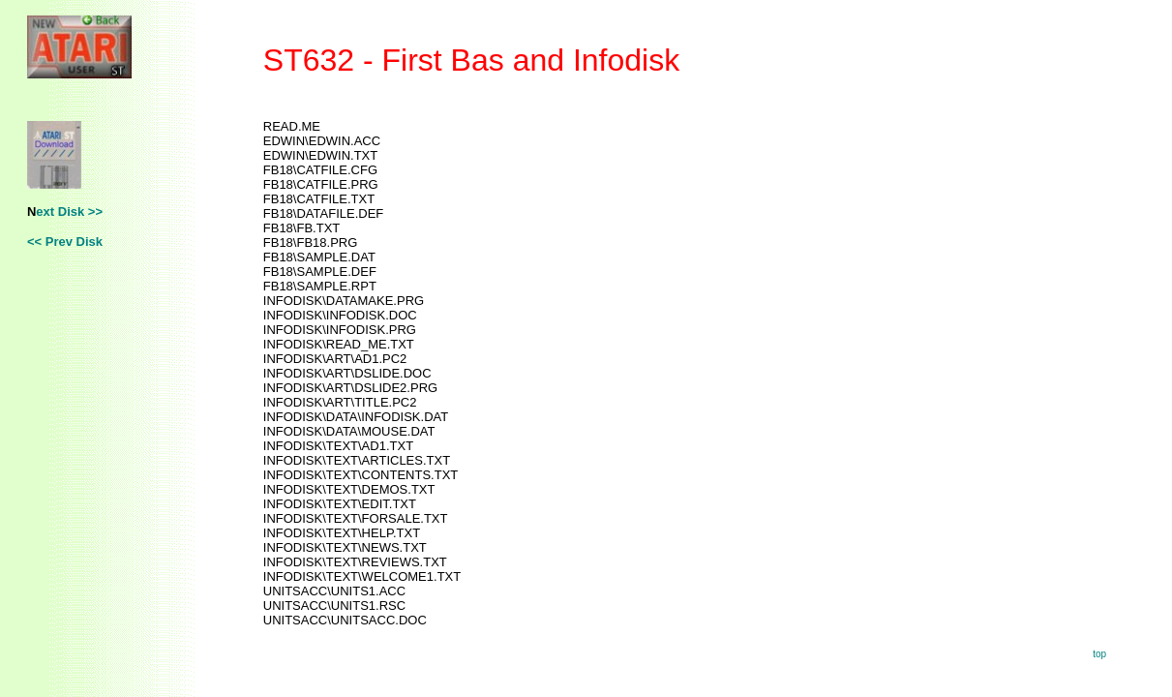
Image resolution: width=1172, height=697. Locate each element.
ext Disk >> (69, 211)
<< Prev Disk (65, 241)
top (1099, 654)
